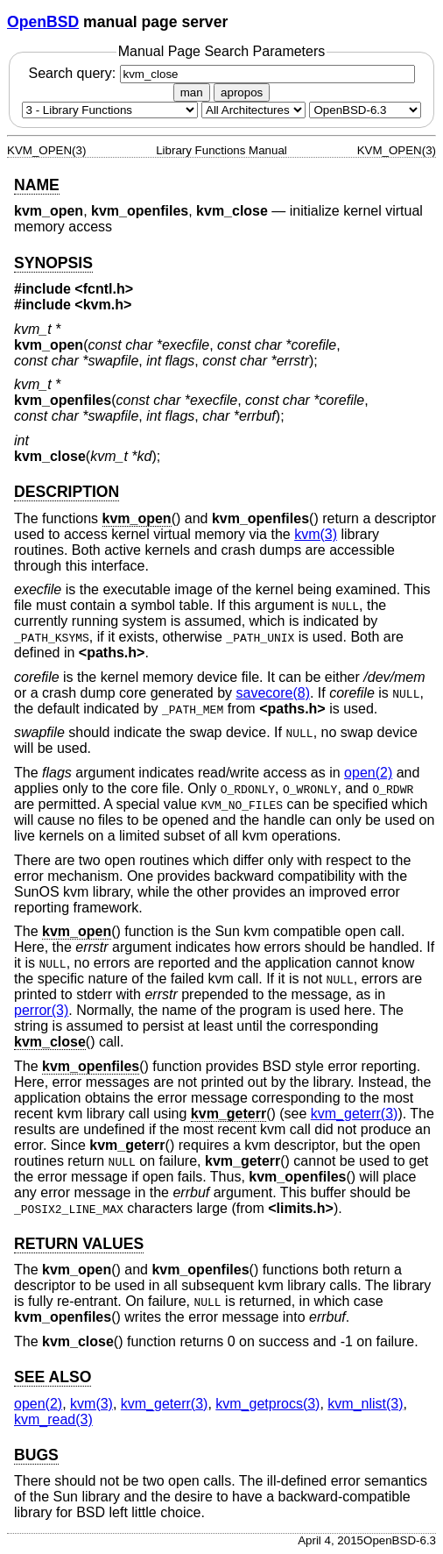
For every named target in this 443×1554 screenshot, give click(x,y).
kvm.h (103, 304)
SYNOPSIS (53, 263)
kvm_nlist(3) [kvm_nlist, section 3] (365, 1403)
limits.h (301, 1208)
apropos (242, 92)
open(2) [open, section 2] (368, 772)
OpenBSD (43, 22)
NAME (37, 185)
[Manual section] (110, 110)
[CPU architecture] (253, 110)
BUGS (36, 1455)
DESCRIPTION (66, 491)
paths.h (112, 652)
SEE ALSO (52, 1377)
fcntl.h (104, 288)
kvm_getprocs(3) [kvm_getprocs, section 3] (267, 1403)
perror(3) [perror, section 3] (41, 1010)
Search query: (221, 73)
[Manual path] (365, 110)
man (191, 92)
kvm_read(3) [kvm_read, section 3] (53, 1419)
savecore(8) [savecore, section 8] (272, 692)
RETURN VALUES (79, 1243)
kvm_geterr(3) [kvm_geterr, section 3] (354, 1113)
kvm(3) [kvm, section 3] (315, 534)
